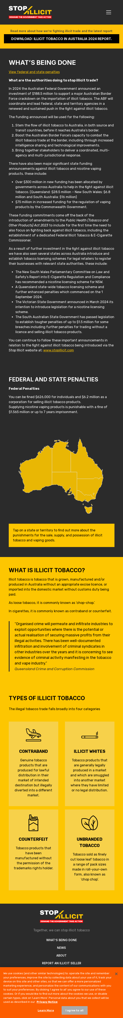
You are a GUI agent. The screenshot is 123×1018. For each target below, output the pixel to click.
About (61, 955)
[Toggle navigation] (108, 12)
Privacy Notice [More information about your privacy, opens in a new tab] (47, 1006)
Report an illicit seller (61, 963)
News (61, 947)
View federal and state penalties (34, 72)
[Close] (116, 978)
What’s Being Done (61, 940)
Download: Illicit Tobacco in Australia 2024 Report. (61, 39)
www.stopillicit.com (58, 350)
